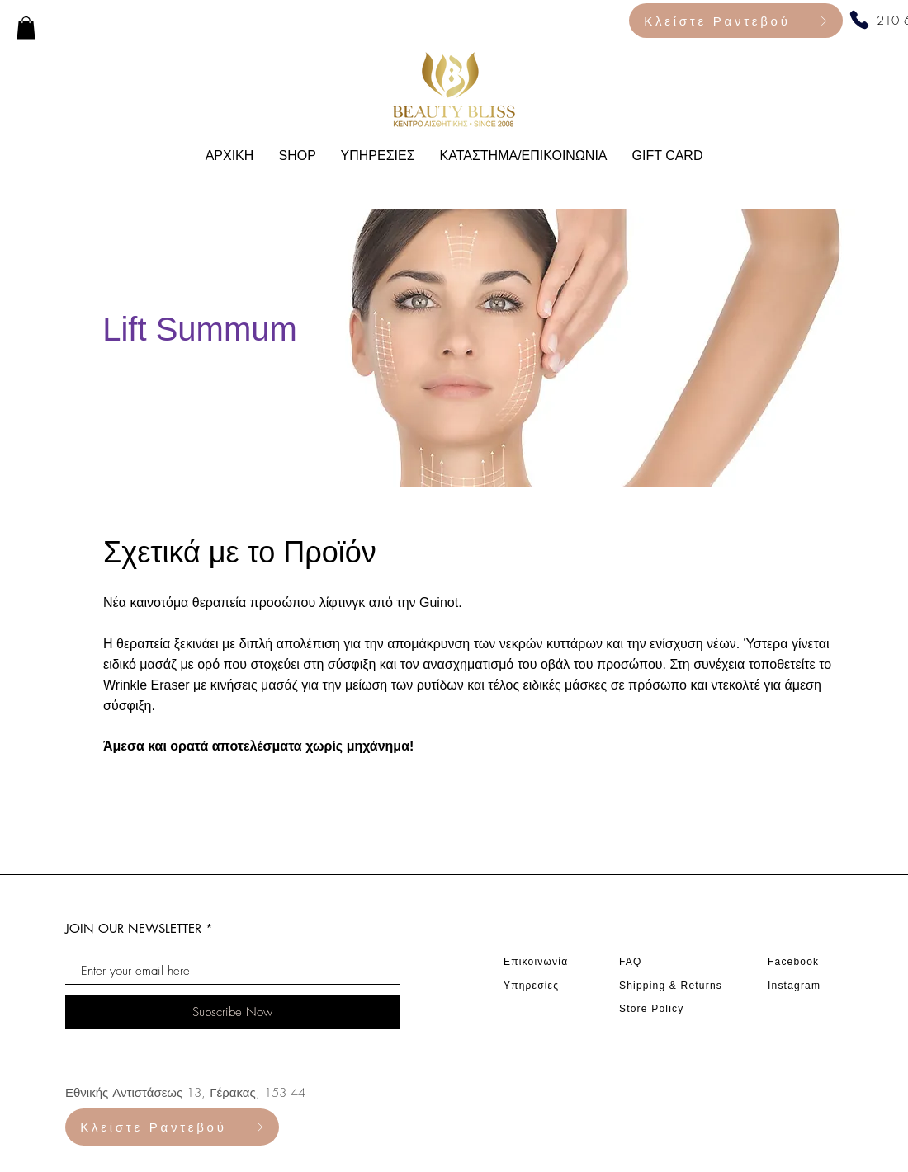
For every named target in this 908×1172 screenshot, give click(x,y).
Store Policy (651, 1008)
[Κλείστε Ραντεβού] (736, 20)
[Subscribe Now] (232, 1012)
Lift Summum (199, 329)
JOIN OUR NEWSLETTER (133, 928)
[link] (26, 27)
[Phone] (859, 20)
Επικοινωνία (536, 961)
